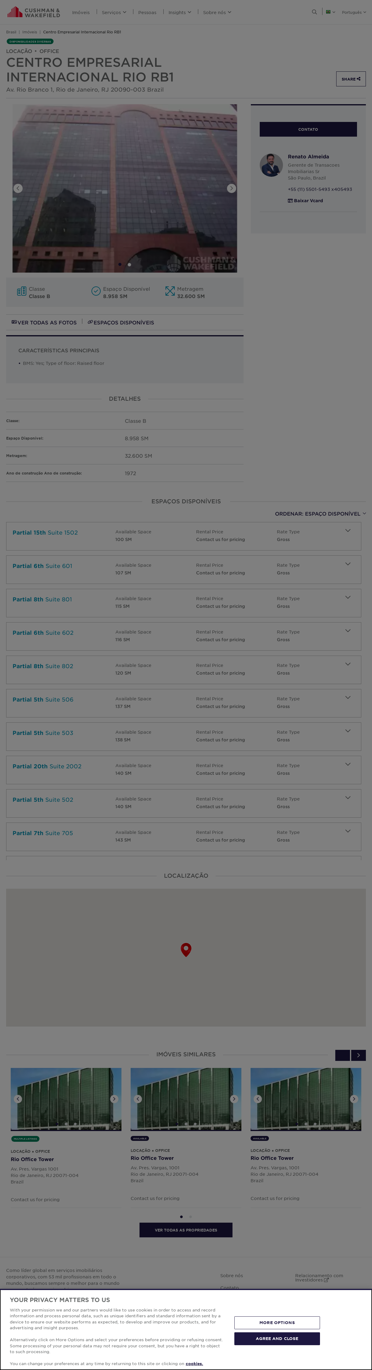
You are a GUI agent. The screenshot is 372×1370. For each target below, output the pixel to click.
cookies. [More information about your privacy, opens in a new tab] (194, 1363)
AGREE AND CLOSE (277, 1338)
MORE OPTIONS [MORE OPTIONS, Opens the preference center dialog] (277, 1322)
